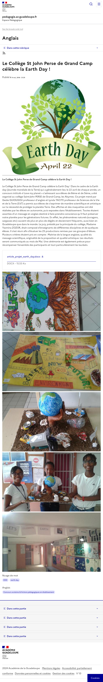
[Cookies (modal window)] (95, 678)
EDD (5, 580)
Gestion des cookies (63, 673)
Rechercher (91, 4)
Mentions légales (51, 668)
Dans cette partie (16, 608)
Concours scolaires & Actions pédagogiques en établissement (28, 592)
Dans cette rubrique (18, 48)
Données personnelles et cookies (33, 673)
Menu (99, 4)
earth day (15, 580)
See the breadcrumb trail (12, 29)
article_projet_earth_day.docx (23, 256)
